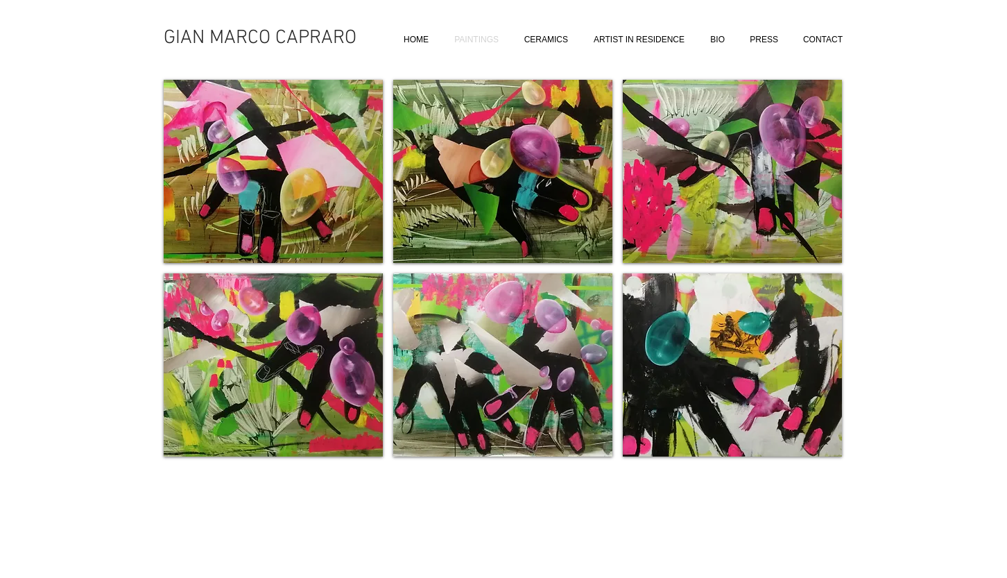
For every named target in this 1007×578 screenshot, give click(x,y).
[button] (273, 171)
